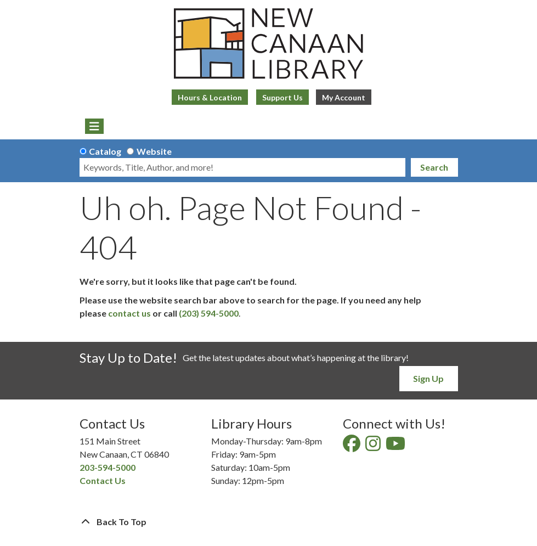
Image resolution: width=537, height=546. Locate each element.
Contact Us (103, 480)
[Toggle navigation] (94, 126)
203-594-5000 (107, 467)
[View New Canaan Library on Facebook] (352, 446)
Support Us (282, 97)
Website (154, 151)
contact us (129, 313)
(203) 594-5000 (209, 313)
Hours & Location (210, 97)
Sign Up (428, 378)
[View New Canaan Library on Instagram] (373, 446)
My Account (343, 97)
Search (434, 167)
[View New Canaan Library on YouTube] (396, 446)
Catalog (105, 151)
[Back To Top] (269, 522)
